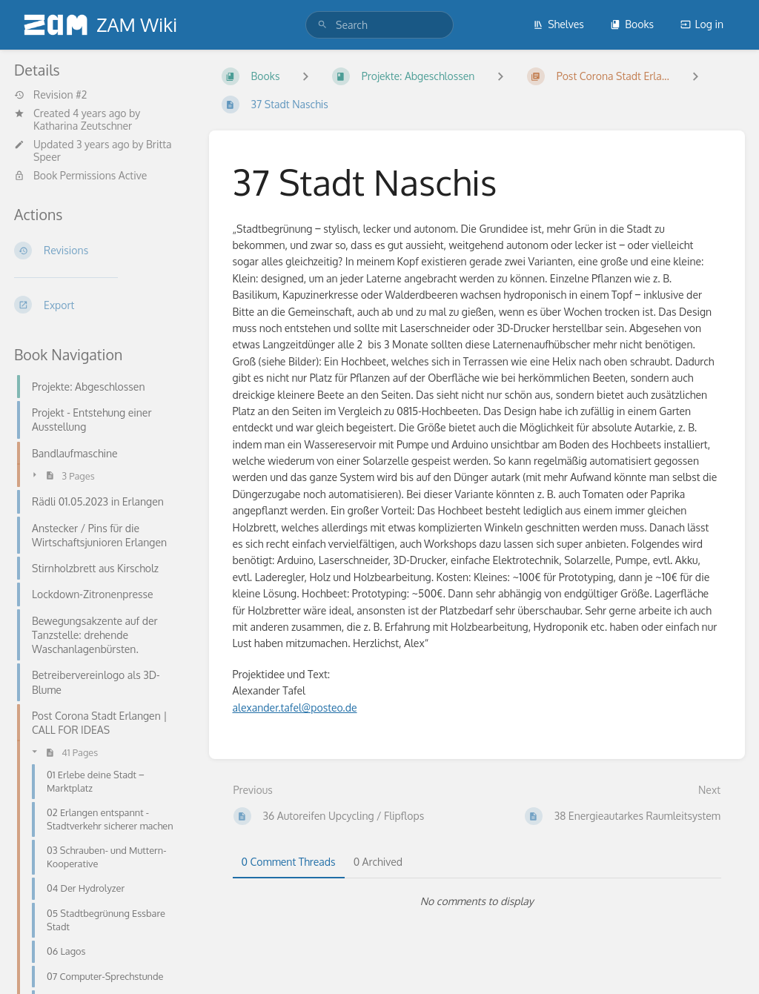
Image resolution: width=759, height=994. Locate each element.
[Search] (322, 25)
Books (632, 24)
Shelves (558, 24)
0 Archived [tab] (378, 861)
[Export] (99, 304)
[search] (379, 25)
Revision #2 (50, 95)
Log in (701, 24)
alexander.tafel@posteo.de (295, 707)
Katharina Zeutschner (82, 125)
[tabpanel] (477, 901)
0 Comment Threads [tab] (289, 861)
